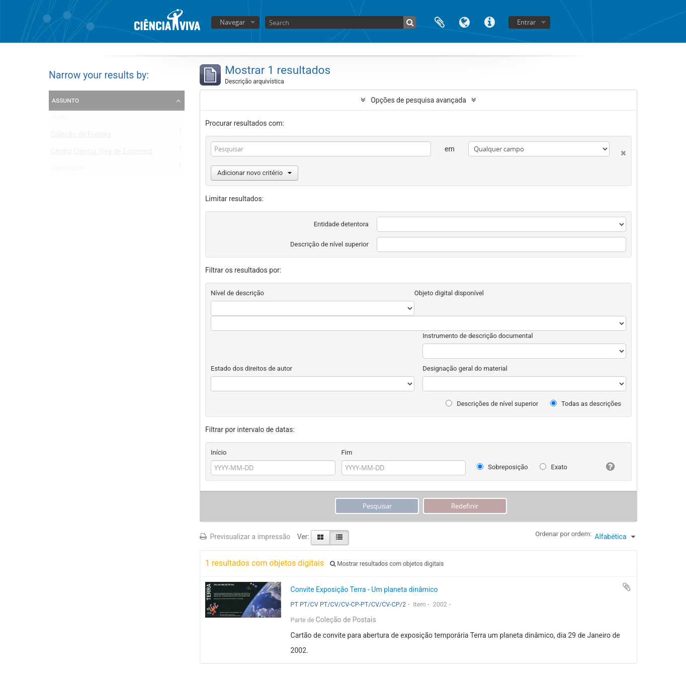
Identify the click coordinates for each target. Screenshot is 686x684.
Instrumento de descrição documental (477, 335)
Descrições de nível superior (492, 403)
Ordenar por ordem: (563, 534)
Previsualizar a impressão (245, 537)
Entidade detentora (341, 224)
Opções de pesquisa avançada (418, 100)
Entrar (526, 22)
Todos (60, 119)
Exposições (69, 170)
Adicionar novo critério (254, 173)
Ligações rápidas (489, 21)
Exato (553, 467)
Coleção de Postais (81, 136)
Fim (347, 452)
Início (218, 452)
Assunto (65, 100)
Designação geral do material (464, 368)
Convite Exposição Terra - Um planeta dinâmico (364, 589)
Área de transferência (439, 21)
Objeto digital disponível (449, 293)
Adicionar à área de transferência (627, 587)
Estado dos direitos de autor (251, 368)
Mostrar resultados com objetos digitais (387, 563)
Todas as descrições (585, 403)
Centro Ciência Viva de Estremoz (101, 153)
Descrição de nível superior (329, 244)
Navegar (232, 22)
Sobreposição (502, 467)
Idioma (464, 21)
